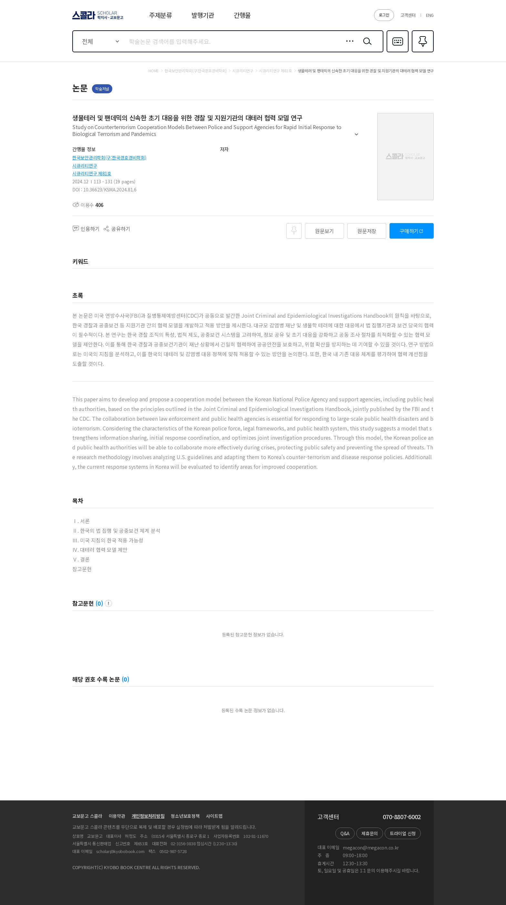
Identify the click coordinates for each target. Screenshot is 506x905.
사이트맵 (214, 816)
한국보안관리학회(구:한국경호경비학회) (109, 157)
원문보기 (324, 231)
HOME (153, 70)
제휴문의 (369, 833)
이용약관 (117, 816)
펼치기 (356, 137)
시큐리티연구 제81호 (91, 173)
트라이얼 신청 (403, 833)
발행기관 (202, 15)
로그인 (384, 14)
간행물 (242, 15)
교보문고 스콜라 (87, 816)
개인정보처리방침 (148, 816)
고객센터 (408, 15)
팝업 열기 (108, 603)
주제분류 (160, 15)
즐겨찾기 (421, 51)
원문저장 (366, 231)
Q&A (344, 833)
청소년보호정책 (185, 816)
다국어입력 (397, 51)
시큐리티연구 (84, 165)
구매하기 (409, 231)
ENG (430, 15)
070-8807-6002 (402, 816)
